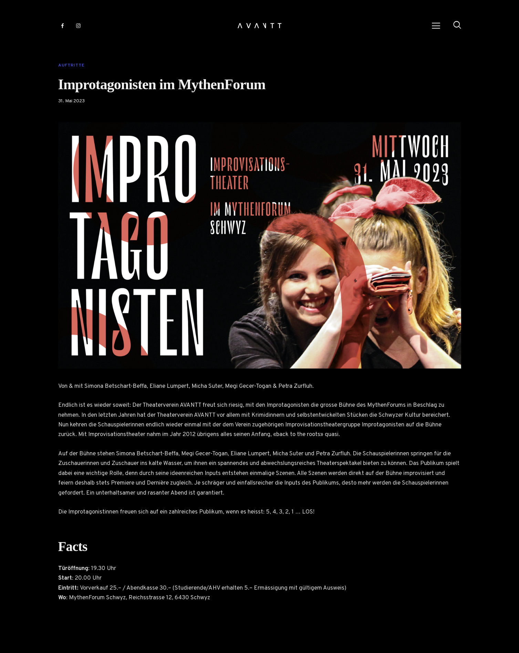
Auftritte (71, 65)
